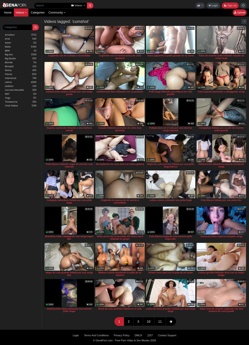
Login (213, 5)
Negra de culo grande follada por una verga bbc (69, 273)
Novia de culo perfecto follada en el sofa (120, 309)
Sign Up (230, 5)
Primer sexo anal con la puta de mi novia (170, 272)
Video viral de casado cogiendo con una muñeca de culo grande (221, 310)
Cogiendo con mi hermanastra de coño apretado (120, 56)
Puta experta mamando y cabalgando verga (221, 91)
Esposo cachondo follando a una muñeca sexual (69, 129)
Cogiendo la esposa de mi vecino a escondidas (120, 201)
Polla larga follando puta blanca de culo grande (170, 92)
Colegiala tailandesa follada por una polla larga (69, 201)
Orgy (20, 98)
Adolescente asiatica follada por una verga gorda (69, 92)
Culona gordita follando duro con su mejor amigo (221, 273)
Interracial (20, 78)
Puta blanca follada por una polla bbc (221, 200)
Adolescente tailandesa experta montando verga (221, 165)
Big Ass (20, 54)
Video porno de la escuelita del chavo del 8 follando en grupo (120, 237)
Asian (20, 42)
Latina (20, 82)
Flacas (20, 74)
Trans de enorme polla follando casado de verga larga (221, 56)
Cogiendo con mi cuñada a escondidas (69, 55)
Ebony (20, 70)
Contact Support (167, 335)
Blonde (20, 62)
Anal (20, 39)
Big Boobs (20, 58)
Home (8, 12)
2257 (150, 335)
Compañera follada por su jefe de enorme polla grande (221, 129)
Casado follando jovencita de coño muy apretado (119, 129)
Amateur (20, 35)
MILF (20, 94)
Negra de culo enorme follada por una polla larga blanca (170, 165)
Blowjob (20, 66)
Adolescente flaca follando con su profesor (120, 91)
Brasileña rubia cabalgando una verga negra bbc (69, 237)
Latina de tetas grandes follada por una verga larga (170, 310)
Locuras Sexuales (20, 90)
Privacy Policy (122, 335)
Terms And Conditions (96, 335)
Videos (21, 12)
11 (160, 321)
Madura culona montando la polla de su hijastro (119, 273)
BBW (20, 50)
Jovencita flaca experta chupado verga (221, 236)
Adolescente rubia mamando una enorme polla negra (69, 310)
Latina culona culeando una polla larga (170, 200)
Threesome (20, 102)
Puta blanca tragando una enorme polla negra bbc (170, 237)
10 (148, 321)
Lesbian (20, 86)
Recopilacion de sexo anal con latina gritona (120, 164)
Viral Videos (20, 105)
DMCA (138, 335)
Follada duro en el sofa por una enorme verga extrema (170, 129)
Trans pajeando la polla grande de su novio (170, 55)
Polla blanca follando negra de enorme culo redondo (69, 165)
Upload (239, 12)
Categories (38, 12)
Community (57, 12)
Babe (20, 46)
